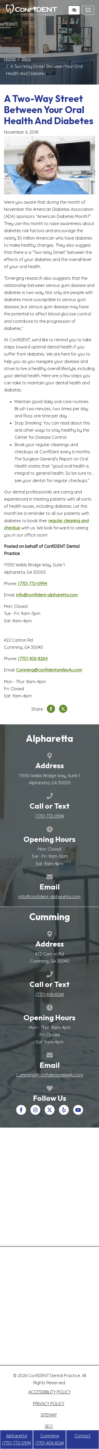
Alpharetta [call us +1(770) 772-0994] (16, 1439)
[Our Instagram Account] (35, 1113)
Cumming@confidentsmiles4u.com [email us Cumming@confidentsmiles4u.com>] (49, 670)
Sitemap (49, 1415)
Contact (82, 1435)
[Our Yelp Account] (64, 1113)
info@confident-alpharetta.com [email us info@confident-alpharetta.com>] (47, 595)
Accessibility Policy (49, 1392)
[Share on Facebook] (51, 710)
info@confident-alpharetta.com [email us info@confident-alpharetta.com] (49, 896)
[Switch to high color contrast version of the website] (74, 10)
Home (10, 59)
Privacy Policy (48, 1403)
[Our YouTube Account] (78, 1113)
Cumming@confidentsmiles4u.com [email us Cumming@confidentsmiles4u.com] (49, 1075)
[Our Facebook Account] (21, 1113)
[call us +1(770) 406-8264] (33, 658)
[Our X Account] (49, 1113)
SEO (49, 1426)
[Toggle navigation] (88, 10)
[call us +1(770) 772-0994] (32, 583)
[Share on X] (63, 710)
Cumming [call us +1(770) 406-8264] (49, 1439)
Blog (26, 59)
